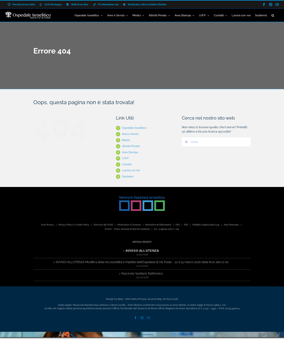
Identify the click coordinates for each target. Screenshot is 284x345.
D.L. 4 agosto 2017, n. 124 (166, 229)
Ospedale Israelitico (134, 127)
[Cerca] (186, 141)
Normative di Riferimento (158, 224)
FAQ (178, 224)
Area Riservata (231, 224)
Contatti (127, 164)
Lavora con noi (131, 170)
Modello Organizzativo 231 (206, 224)
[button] (273, 15)
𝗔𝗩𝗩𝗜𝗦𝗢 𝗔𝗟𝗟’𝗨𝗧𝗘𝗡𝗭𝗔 (142, 250)
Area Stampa (130, 152)
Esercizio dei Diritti (103, 224)
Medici (126, 140)
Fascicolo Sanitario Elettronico (142, 273)
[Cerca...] (216, 141)
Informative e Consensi (129, 224)
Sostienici (128, 176)
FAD (186, 224)
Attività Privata (131, 146)
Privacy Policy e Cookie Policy (73, 224)
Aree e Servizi (130, 134)
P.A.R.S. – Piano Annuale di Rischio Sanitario (127, 229)
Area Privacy (47, 224)
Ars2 (120, 299)
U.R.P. (125, 158)
